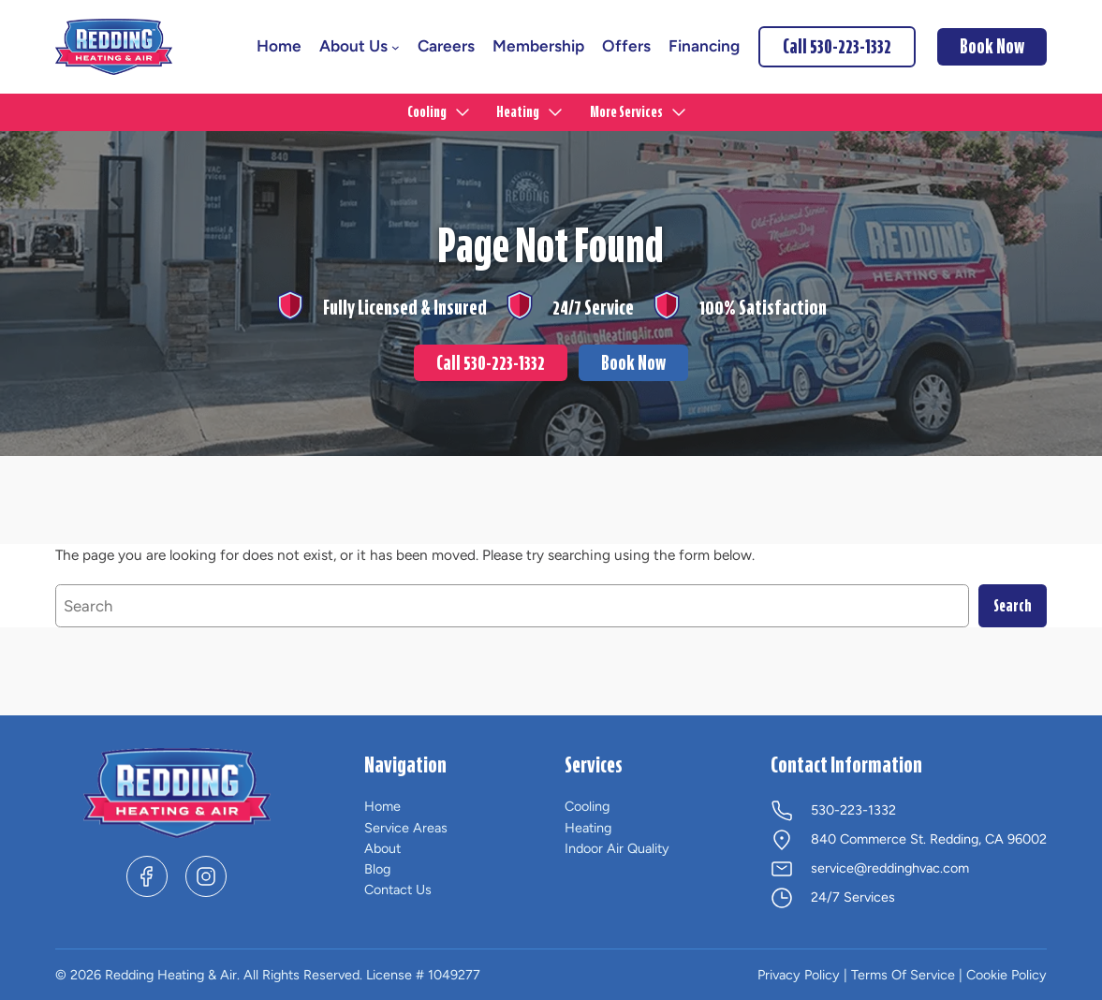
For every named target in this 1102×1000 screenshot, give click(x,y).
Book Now (633, 363)
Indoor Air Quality (617, 848)
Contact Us (398, 889)
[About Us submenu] (395, 47)
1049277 (454, 974)
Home (382, 806)
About (382, 848)
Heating (588, 827)
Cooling (587, 806)
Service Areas (406, 827)
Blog (377, 868)
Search (1012, 606)
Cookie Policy (1006, 974)
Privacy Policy (798, 974)
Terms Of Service (903, 974)
